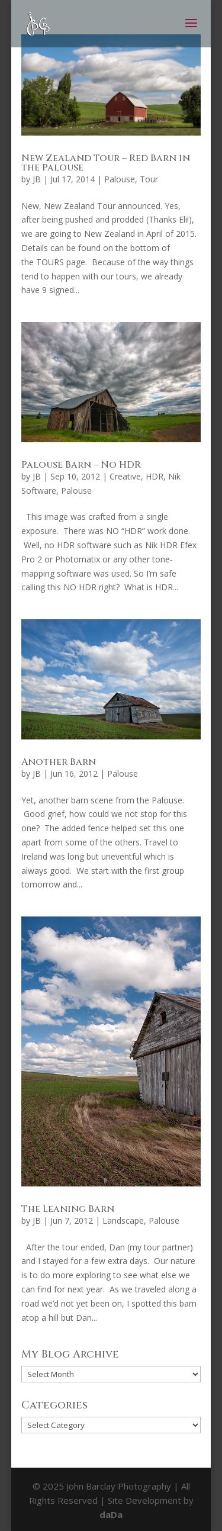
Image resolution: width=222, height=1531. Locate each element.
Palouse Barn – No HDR (81, 464)
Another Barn (58, 761)
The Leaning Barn (67, 1208)
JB (37, 179)
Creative (125, 476)
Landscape (123, 1220)
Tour (149, 179)
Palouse (119, 179)
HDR (154, 476)
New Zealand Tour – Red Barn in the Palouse (105, 163)
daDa (111, 1514)
